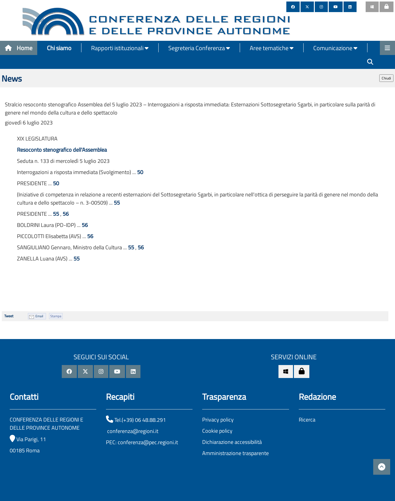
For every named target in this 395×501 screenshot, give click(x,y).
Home (18, 48)
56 (66, 214)
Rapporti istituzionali (120, 48)
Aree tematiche (272, 48)
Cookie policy (217, 431)
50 (140, 172)
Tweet (8, 316)
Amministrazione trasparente (235, 453)
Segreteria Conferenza (199, 48)
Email (39, 316)
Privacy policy (218, 419)
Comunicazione (335, 48)
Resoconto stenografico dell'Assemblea (62, 150)
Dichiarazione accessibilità (232, 442)
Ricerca (307, 419)
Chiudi (386, 78)
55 (117, 203)
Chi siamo (59, 48)
